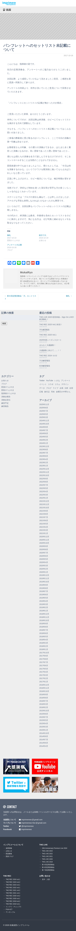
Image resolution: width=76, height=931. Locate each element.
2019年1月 (43, 611)
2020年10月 (44, 543)
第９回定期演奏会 (48, 865)
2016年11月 (44, 688)
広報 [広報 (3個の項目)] (41, 392)
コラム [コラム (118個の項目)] (57, 384)
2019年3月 (43, 604)
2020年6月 (43, 556)
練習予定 (5, 403)
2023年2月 (43, 462)
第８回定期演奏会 (48, 867)
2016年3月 (43, 704)
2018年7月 (43, 630)
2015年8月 (43, 714)
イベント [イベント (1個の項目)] (43, 384)
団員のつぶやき (7, 387)
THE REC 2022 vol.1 (13, 888)
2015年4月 (43, 723)
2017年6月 (43, 665)
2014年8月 (43, 736)
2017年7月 (43, 662)
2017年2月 (43, 678)
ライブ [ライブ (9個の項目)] (55, 388)
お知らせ (5, 380)
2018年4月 (43, 640)
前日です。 (43, 235)
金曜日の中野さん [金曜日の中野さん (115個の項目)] (63, 392)
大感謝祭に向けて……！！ (50, 350)
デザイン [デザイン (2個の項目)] (65, 384)
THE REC (7, 876)
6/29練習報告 (44, 366)
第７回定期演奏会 (48, 870)
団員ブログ (10, 856)
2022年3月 (43, 495)
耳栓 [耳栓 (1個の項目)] (53, 392)
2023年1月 (43, 466)
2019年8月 (43, 588)
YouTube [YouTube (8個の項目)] (49, 380)
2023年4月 (43, 459)
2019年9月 (43, 585)
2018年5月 (43, 636)
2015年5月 (43, 720)
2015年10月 (44, 711)
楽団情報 (9, 848)
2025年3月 (43, 417)
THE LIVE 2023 (47, 851)
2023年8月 (43, 449)
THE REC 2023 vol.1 (13, 885)
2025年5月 (43, 414)
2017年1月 (43, 682)
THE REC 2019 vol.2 (13, 901)
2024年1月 (43, 443)
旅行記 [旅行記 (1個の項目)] (47, 392)
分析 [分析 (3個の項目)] (66, 388)
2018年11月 (44, 617)
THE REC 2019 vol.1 (13, 904)
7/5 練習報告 (44, 330)
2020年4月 (43, 562)
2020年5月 (43, 559)
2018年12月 (44, 614)
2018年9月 (43, 623)
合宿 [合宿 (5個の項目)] (71, 388)
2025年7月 (43, 411)
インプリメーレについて (13, 845)
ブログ (4, 384)
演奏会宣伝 (5, 400)
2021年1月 (43, 533)
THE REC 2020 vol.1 (13, 898)
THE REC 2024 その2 (48, 356)
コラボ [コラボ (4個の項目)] (50, 384)
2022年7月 (43, 485)
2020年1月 (43, 572)
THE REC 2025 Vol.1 (47, 335)
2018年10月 (44, 620)
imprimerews (26, 829)
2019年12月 (44, 575)
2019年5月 (43, 598)
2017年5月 (43, 669)
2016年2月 (43, 707)
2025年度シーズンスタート (50, 340)
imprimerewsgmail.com (31, 820)
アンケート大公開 (14, 245)
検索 (4, 323)
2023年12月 (44, 446)
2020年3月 (43, 566)
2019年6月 (43, 595)
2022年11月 (44, 472)
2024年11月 (44, 420)
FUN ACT (9, 909)
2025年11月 (44, 404)
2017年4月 (43, 672)
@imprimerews (27, 826)
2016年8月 (43, 698)
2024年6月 (43, 433)
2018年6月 (43, 633)
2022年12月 (44, 469)
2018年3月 (43, 643)
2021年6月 (43, 520)
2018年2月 (43, 646)
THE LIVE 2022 (47, 854)
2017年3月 (43, 675)
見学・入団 (46, 879)
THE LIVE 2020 (47, 859)
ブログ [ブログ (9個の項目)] (49, 388)
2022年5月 (43, 488)
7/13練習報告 (44, 361)
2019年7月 (43, 591)
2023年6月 (43, 456)
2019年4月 (43, 601)
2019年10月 (44, 582)
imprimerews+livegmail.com (33, 823)
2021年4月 (43, 527)
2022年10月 (44, 475)
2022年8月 (43, 482)
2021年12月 (44, 501)
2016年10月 (44, 691)
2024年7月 (43, 430)
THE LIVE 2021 (47, 856)
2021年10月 (44, 508)
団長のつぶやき (7, 390)
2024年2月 (43, 440)
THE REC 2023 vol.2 (13, 882)
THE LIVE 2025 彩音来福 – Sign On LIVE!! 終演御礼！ (56, 318)
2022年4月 (43, 491)
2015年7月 (43, 717)
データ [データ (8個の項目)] (42, 388)
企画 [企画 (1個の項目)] (61, 388)
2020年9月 (43, 546)
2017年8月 (43, 659)
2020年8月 (43, 549)
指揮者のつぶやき (8, 393)
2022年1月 (43, 498)
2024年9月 (43, 427)
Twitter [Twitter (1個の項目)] (42, 380)
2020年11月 (44, 540)
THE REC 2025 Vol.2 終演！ (50, 324)
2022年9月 (43, 479)
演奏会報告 (5, 397)
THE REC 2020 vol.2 (13, 896)
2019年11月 (44, 578)
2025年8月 (43, 408)
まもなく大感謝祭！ (47, 345)
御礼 (9, 235)
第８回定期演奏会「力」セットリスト (20, 297)
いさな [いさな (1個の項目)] (57, 380)
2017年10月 (44, 653)
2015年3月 (43, 727)
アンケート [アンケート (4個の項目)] (65, 380)
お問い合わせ (44, 876)
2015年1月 (43, 730)
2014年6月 (43, 743)
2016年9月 (43, 694)
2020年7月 (43, 553)
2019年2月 (43, 607)
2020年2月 (43, 569)
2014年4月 (43, 746)
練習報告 (5, 406)
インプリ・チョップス (13, 907)
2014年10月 (44, 733)
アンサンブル (10, 912)
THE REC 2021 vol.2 (13, 890)
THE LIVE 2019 (47, 862)
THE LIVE (43, 845)
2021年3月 (43, 530)
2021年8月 (43, 514)
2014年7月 (43, 740)
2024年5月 (43, 437)
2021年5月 (43, 524)
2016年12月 (44, 685)
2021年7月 (43, 517)
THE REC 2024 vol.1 (13, 879)
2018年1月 (43, 649)
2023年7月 (43, 453)
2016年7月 (43, 701)
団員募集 (9, 854)
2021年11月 (44, 504)
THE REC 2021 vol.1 (13, 893)
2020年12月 (44, 537)
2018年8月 (43, 627)
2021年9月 (43, 511)
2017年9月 (43, 656)
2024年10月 (44, 424)
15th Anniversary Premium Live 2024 (54, 848)
